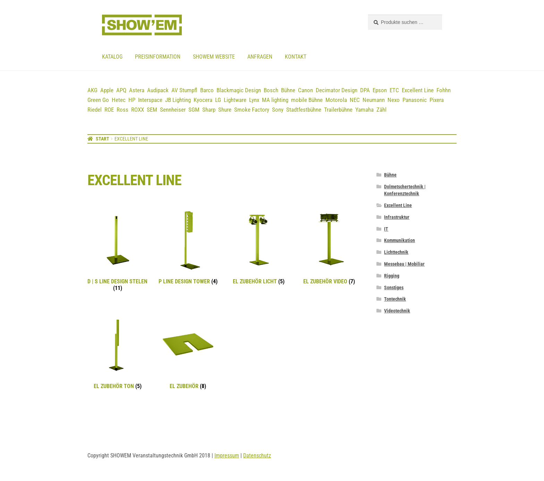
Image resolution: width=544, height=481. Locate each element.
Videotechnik (397, 310)
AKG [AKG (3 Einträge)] (92, 90)
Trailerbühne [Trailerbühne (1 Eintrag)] (338, 109)
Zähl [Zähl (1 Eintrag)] (381, 109)
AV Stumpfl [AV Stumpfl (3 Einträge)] (184, 90)
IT (386, 229)
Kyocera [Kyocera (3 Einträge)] (203, 99)
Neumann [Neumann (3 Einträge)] (374, 99)
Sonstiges (393, 287)
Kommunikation (399, 240)
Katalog (112, 56)
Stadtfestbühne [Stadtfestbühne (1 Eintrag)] (303, 109)
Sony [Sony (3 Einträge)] (277, 109)
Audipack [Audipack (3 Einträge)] (158, 90)
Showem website (214, 56)
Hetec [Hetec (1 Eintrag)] (119, 99)
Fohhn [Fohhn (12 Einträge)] (443, 90)
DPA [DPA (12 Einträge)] (365, 90)
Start (102, 138)
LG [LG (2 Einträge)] (218, 99)
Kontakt (295, 56)
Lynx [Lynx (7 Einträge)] (254, 99)
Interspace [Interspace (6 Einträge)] (150, 99)
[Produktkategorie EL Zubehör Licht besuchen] (259, 247)
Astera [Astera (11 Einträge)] (136, 90)
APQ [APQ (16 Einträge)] (121, 90)
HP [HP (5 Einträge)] (131, 99)
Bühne (390, 175)
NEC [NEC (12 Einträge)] (355, 99)
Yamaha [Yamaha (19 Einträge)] (364, 109)
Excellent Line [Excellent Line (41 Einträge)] (418, 90)
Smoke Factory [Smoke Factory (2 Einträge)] (251, 109)
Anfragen (259, 56)
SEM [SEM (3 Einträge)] (152, 109)
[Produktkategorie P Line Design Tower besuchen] (188, 247)
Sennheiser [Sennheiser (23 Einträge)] (173, 109)
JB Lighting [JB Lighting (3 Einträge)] (178, 99)
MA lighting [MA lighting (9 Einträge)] (275, 99)
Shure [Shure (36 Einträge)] (224, 109)
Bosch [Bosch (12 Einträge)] (271, 90)
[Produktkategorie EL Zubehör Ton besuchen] (117, 352)
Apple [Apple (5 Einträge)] (106, 90)
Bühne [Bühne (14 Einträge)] (288, 90)
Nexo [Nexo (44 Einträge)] (394, 99)
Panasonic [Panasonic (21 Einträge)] (414, 99)
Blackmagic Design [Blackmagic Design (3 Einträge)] (238, 90)
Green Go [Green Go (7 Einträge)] (98, 99)
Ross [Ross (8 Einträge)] (122, 109)
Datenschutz (257, 455)
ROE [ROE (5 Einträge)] (109, 109)
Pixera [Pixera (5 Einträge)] (437, 99)
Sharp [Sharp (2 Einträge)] (208, 109)
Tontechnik (395, 299)
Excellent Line (398, 205)
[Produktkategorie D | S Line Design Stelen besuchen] (117, 251)
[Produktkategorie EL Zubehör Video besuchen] (329, 247)
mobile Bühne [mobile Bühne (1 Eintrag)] (307, 99)
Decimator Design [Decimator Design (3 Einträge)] (336, 90)
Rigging (391, 275)
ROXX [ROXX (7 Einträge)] (137, 109)
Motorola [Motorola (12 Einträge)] (336, 99)
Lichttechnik (396, 252)
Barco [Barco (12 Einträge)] (207, 90)
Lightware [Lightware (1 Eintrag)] (235, 99)
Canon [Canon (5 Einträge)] (305, 90)
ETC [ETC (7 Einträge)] (394, 90)
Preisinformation (157, 56)
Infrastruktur (396, 217)
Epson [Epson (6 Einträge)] (380, 90)
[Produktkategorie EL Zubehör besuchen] (188, 352)
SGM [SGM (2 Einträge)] (193, 109)
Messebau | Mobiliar (404, 264)
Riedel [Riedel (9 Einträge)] (94, 109)
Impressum (226, 455)
